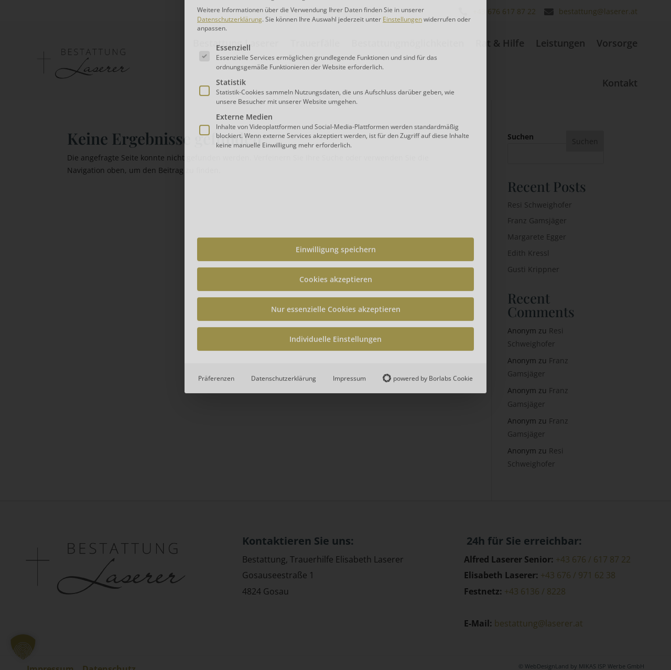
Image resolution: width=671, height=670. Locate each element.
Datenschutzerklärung (283, 264)
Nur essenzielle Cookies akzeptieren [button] (336, 195)
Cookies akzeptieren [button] (335, 165)
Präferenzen (216, 264)
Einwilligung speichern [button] (336, 135)
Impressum (349, 264)
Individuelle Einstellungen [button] (335, 225)
